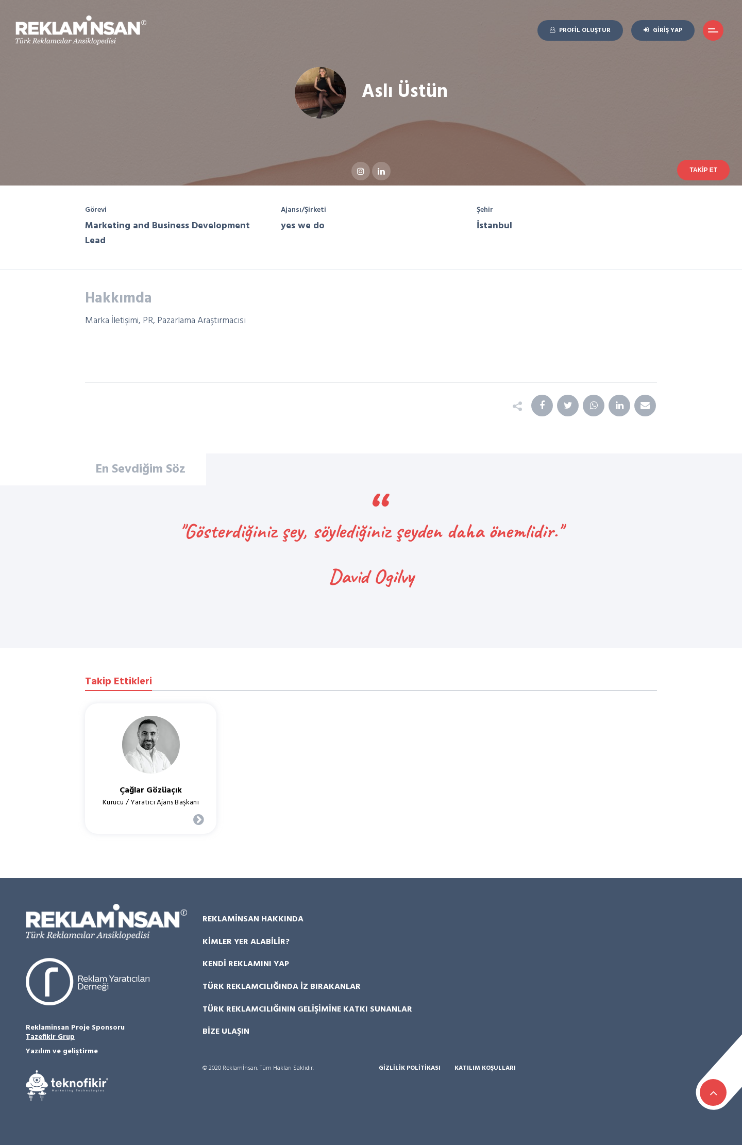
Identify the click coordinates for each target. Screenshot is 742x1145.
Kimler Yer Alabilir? (246, 942)
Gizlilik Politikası (410, 1068)
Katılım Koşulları (485, 1068)
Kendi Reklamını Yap (246, 964)
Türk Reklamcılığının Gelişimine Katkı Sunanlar (307, 1009)
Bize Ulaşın (226, 1031)
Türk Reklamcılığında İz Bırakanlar (282, 987)
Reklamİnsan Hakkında (253, 919)
